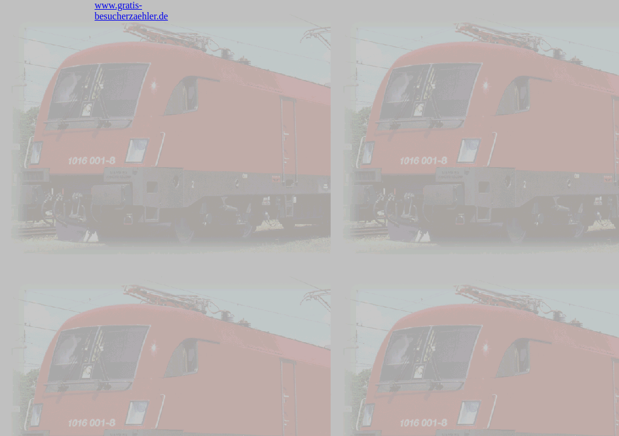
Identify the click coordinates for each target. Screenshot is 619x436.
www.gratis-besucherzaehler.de (131, 10)
